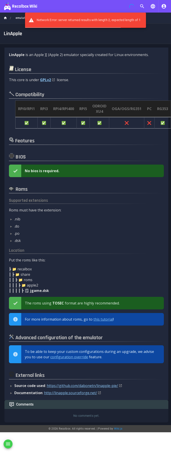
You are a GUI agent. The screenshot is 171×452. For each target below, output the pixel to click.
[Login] (163, 6)
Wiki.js (118, 428)
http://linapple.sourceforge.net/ (70, 392)
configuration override (69, 356)
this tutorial (103, 319)
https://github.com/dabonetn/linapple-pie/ (82, 385)
